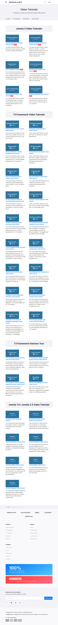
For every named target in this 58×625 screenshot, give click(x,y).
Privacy (7, 550)
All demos (8, 538)
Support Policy (33, 538)
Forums (31, 527)
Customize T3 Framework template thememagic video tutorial (14, 321)
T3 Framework (16, 18)
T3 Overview (26, 18)
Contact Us (8, 559)
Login (49, 2)
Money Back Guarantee (29, 569)
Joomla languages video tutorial (15, 488)
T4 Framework (9, 533)
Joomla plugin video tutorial (37, 465)
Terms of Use (9, 547)
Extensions (8, 536)
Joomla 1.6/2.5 (35, 18)
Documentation (33, 530)
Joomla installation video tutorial (39, 94)
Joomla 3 (8, 18)
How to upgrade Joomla (13, 69)
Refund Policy (9, 553)
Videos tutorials (33, 533)
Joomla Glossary (34, 536)
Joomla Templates (10, 527)
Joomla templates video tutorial (38, 442)
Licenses (8, 556)
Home (8, 507)
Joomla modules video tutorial (15, 465)
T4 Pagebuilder (9, 530)
